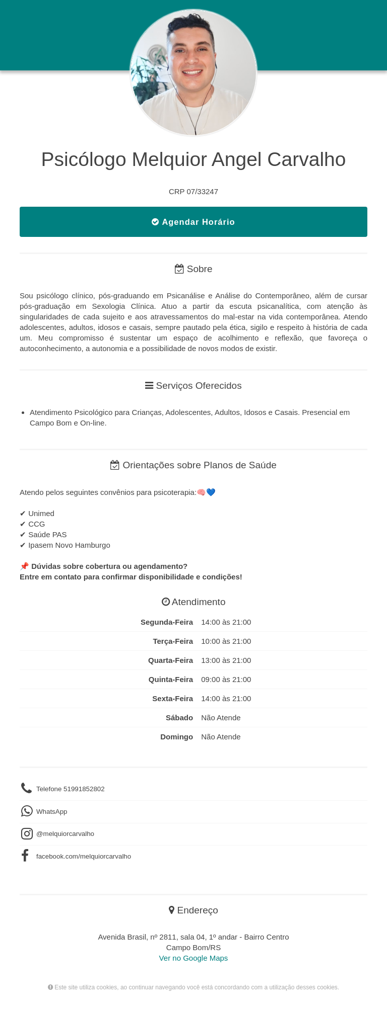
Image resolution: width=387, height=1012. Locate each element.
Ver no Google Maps (193, 958)
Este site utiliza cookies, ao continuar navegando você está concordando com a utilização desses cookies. (193, 987)
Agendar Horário (193, 221)
